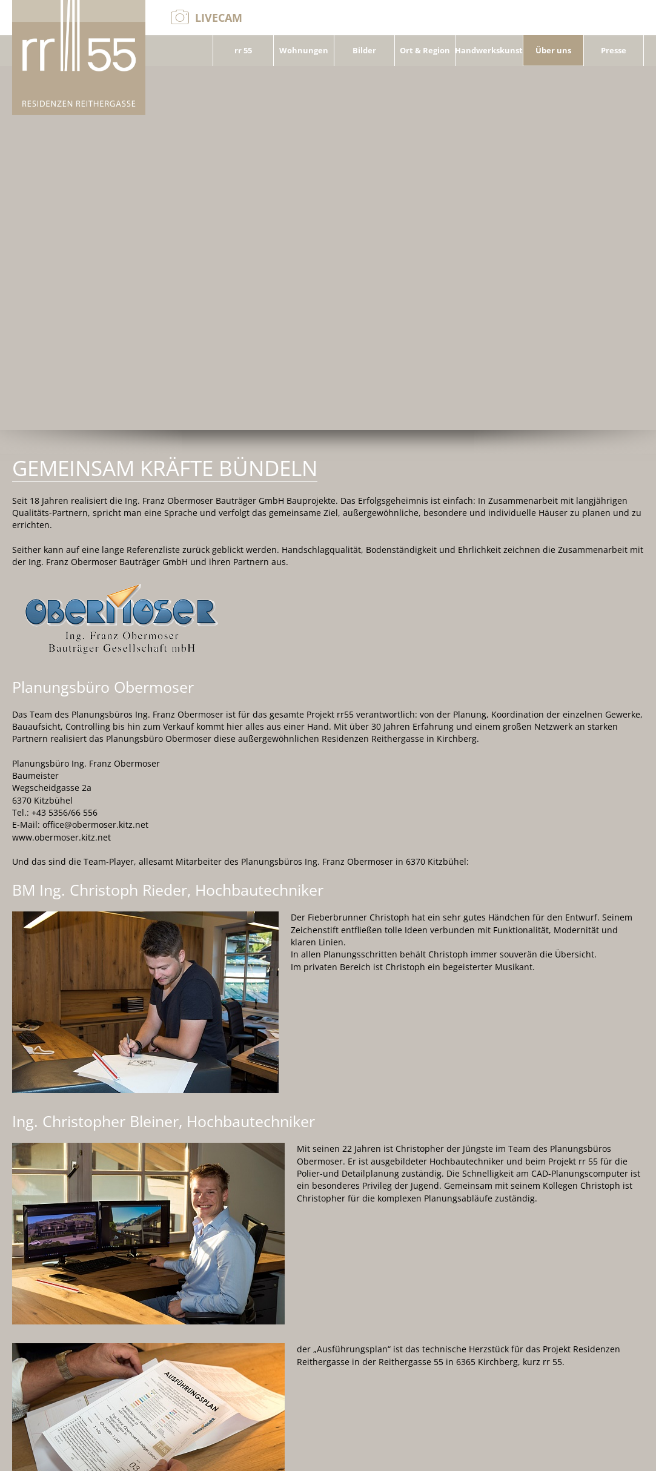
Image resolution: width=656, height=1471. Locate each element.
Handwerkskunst (489, 51)
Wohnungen (303, 51)
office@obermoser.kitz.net (72, 1453)
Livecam (218, 17)
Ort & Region (425, 51)
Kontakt (568, 1452)
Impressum (620, 1452)
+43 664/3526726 (182, 1453)
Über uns (553, 51)
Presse (613, 51)
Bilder (364, 51)
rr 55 (243, 51)
